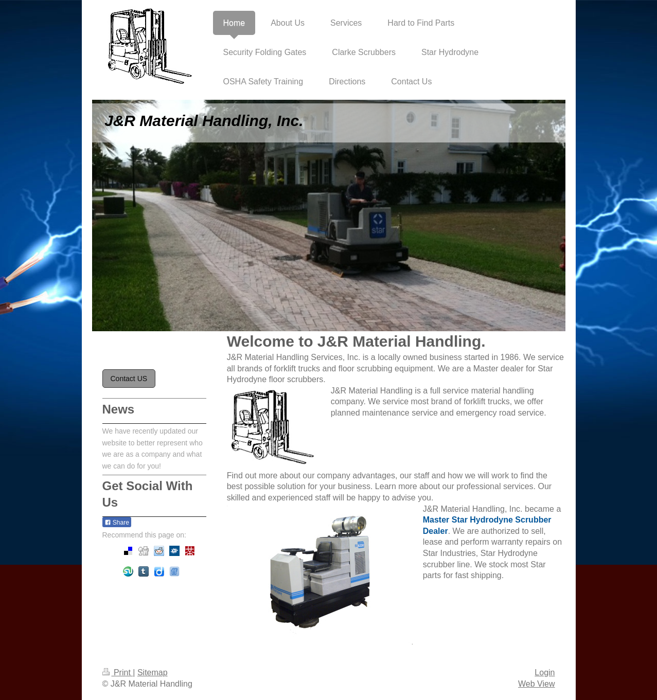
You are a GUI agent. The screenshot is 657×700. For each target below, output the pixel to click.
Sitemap (152, 672)
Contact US (129, 378)
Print (117, 672)
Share (116, 522)
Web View (536, 683)
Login (545, 672)
